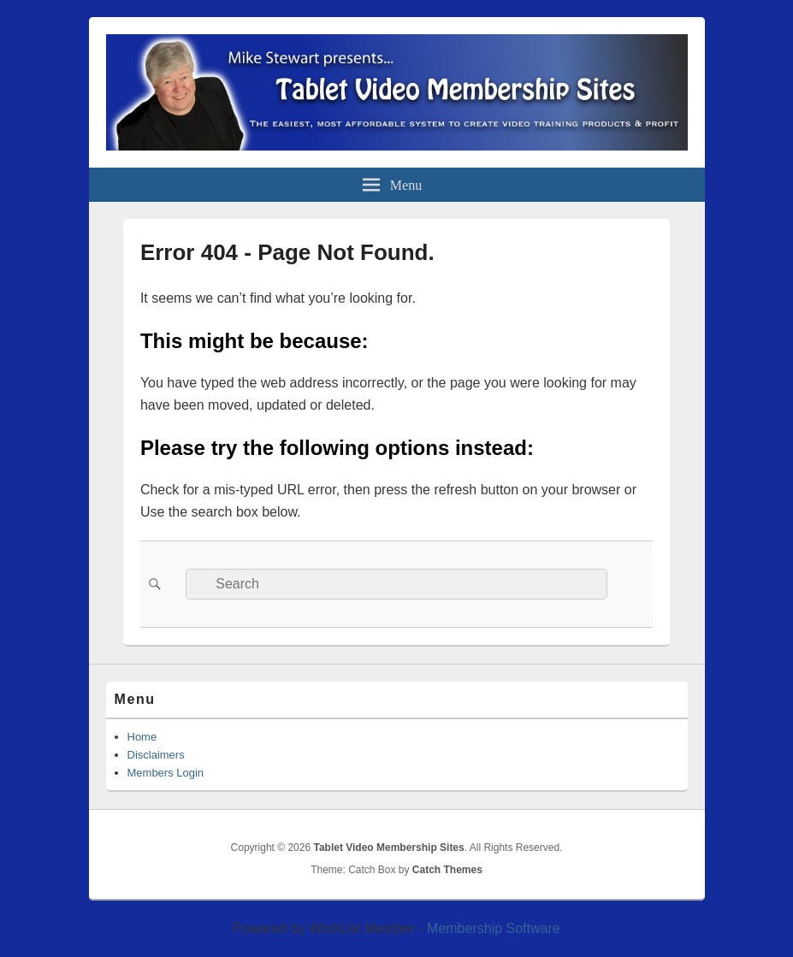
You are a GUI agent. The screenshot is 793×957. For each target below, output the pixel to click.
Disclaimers (156, 754)
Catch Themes (447, 870)
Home (142, 736)
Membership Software (493, 928)
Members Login (165, 772)
